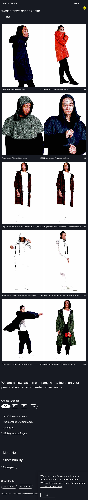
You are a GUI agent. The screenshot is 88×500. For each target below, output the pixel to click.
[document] (44, 250)
